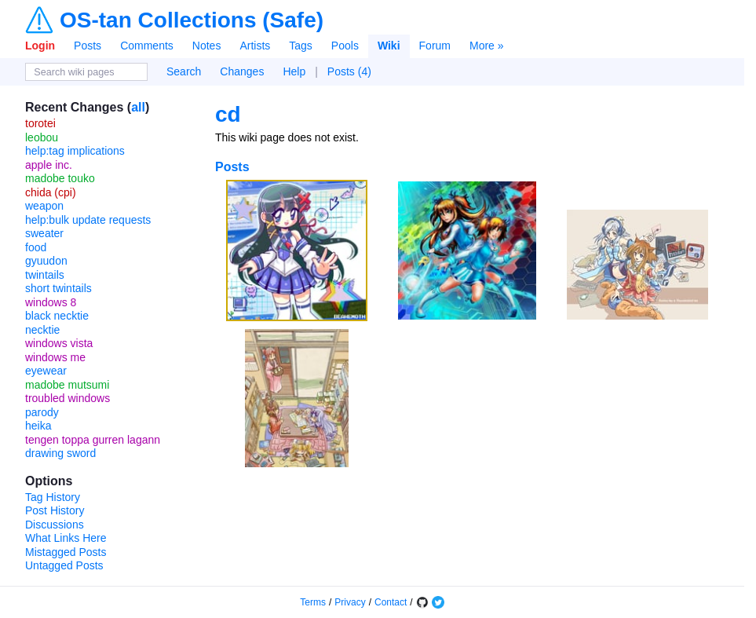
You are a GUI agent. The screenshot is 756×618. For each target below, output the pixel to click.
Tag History (52, 497)
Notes (206, 45)
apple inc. (48, 165)
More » (486, 45)
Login (40, 45)
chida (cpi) (50, 192)
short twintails (58, 288)
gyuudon (46, 260)
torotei (40, 123)
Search (183, 71)
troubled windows (67, 398)
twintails (44, 275)
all (138, 107)
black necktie (57, 315)
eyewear (46, 370)
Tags (300, 45)
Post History (54, 510)
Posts (87, 45)
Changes (242, 71)
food (35, 247)
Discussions (54, 524)
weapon (44, 205)
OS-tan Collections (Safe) (191, 20)
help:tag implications (75, 150)
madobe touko (60, 178)
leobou (41, 137)
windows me (55, 357)
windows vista (59, 343)
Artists (254, 45)
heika (38, 425)
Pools (345, 45)
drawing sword (60, 453)
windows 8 (50, 302)
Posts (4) (349, 71)
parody (42, 412)
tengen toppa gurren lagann (92, 439)
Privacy (349, 602)
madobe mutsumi (67, 384)
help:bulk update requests (88, 220)
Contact (390, 602)
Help (294, 71)
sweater (44, 233)
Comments (146, 45)
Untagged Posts (64, 565)
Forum (435, 45)
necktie (42, 330)
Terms (313, 602)
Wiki (389, 45)
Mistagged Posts (66, 552)
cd (228, 114)
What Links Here (65, 538)
